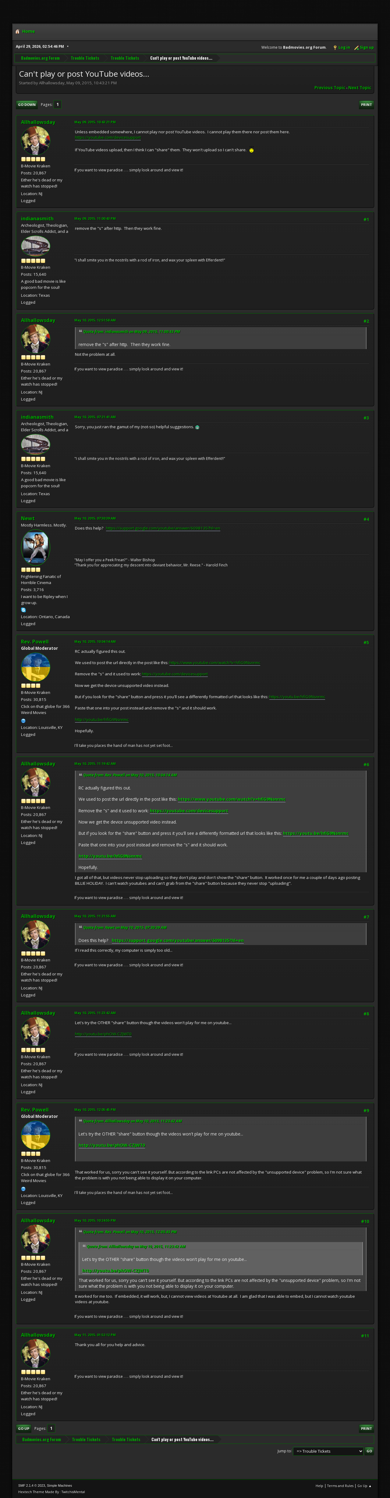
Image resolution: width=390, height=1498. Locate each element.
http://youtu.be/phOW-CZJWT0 (103, 1034)
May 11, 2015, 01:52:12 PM (95, 1334)
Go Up (23, 1428)
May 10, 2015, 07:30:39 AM (95, 518)
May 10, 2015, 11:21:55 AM (95, 916)
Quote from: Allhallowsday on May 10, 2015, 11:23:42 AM (132, 1121)
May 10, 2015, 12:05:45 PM (95, 1109)
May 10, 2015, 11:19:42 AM (95, 763)
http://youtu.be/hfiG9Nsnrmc (102, 719)
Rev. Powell (35, 641)
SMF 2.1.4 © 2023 (31, 1485)
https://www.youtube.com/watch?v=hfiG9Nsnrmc (214, 662)
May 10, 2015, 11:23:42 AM (95, 1012)
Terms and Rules (340, 1485)
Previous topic (329, 87)
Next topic (359, 87)
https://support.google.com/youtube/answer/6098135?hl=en (163, 528)
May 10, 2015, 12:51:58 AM (95, 320)
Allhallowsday (38, 122)
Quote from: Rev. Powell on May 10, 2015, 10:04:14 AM (130, 775)
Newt (28, 518)
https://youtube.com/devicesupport (108, 137)
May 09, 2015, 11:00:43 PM (95, 218)
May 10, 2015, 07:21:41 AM (95, 417)
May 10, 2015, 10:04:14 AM (95, 641)
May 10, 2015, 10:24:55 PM (95, 1220)
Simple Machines (59, 1485)
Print (366, 104)
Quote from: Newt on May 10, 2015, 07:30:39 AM (125, 927)
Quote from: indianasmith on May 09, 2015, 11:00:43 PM (131, 331)
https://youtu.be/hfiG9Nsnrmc (297, 696)
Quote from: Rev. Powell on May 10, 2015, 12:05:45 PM (130, 1231)
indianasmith (37, 218)
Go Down (27, 104)
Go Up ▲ (364, 1485)
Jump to (284, 1450)
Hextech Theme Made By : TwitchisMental (51, 1491)
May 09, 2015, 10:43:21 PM (95, 122)
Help (319, 1485)
